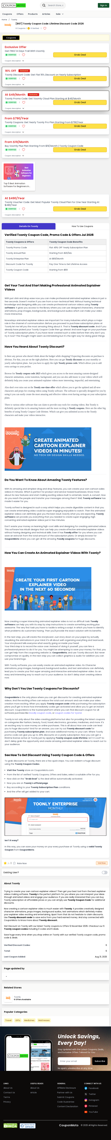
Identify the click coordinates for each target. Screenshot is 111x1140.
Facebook (91, 1088)
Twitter (90, 1094)
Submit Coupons (65, 1097)
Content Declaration (67, 1106)
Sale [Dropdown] (59, 14)
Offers (20, 14)
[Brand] (17, 5)
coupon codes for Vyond (68, 712)
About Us (7, 1087)
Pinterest (91, 1106)
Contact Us (9, 1092)
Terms (6, 1097)
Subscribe (100, 1061)
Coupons (7, 14)
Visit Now (102, 863)
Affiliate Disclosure (66, 1087)
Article (33, 1092)
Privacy (7, 1101)
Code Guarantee (65, 1101)
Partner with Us (64, 1092)
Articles (46, 14)
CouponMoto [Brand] (68, 1125)
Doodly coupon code (40, 712)
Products (33, 14)
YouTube (91, 1112)
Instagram (91, 1100)
